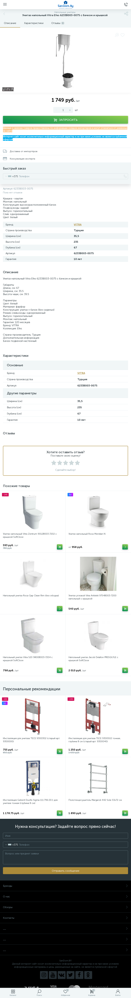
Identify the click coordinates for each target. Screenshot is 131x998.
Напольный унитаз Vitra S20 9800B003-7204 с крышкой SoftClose (28, 659)
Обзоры (65, 907)
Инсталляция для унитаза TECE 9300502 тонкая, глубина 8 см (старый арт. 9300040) (95, 740)
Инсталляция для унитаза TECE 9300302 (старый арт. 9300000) (31, 740)
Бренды (65, 885)
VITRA (77, 224)
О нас (65, 896)
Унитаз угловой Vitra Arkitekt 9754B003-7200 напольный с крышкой (92, 597)
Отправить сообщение (65, 870)
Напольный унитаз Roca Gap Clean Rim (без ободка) (31, 595)
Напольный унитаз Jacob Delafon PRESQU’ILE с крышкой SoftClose (93, 659)
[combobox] (10, 176)
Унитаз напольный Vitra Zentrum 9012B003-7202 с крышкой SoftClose (30, 535)
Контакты (65, 917)
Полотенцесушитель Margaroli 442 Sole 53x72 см (95, 800)
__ (65, 928)
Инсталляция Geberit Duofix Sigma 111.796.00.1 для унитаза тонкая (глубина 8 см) (30, 802)
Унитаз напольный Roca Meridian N (87, 533)
